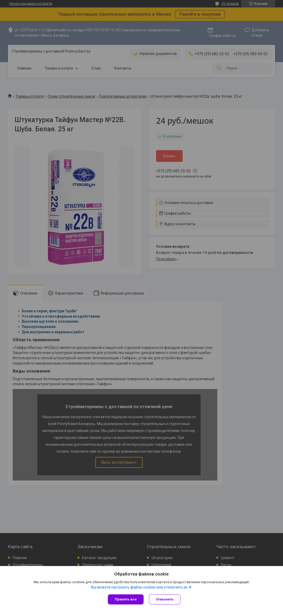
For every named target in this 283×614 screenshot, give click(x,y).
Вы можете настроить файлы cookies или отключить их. (139, 587)
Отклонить (165, 599)
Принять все (126, 599)
